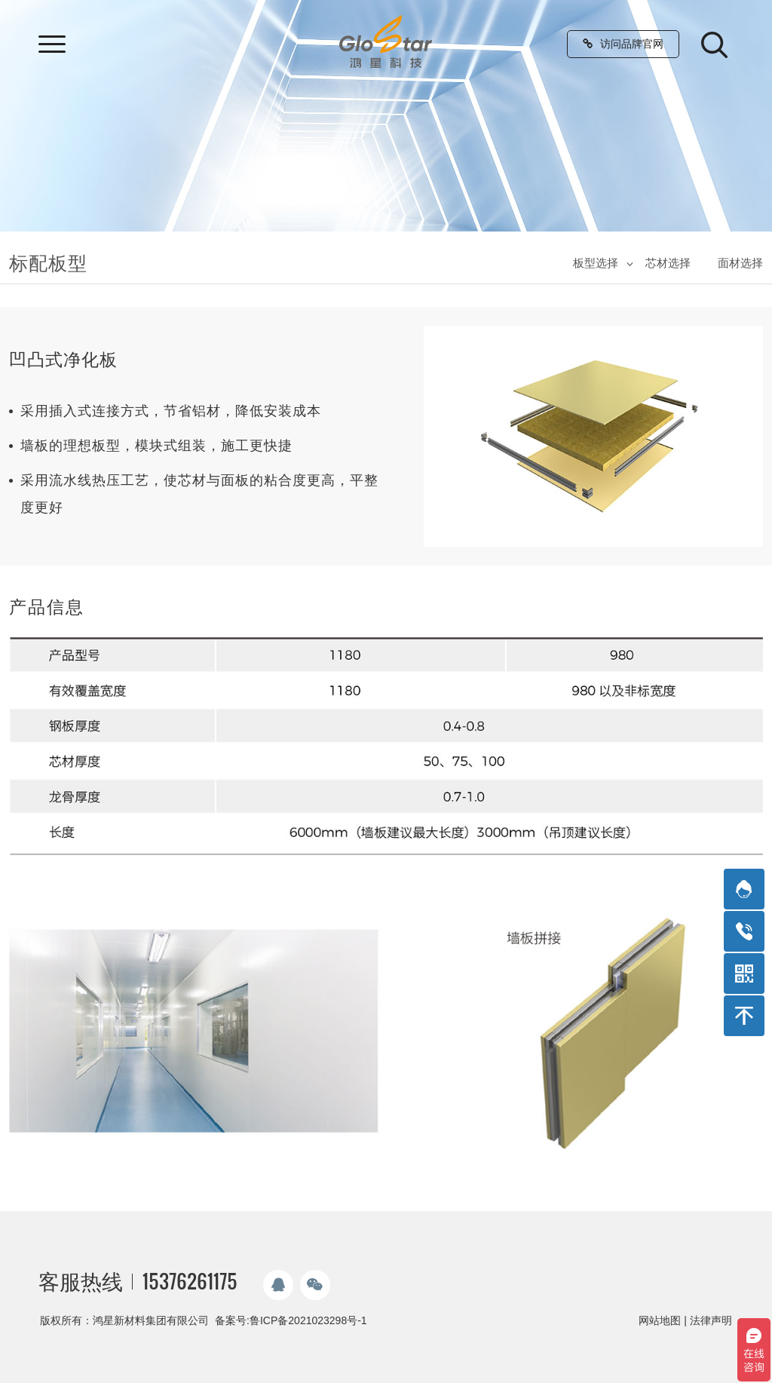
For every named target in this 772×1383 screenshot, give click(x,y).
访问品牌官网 (623, 44)
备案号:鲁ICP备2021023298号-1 (291, 1320)
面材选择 (740, 262)
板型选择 (595, 262)
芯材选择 (668, 262)
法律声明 (711, 1320)
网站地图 (660, 1320)
